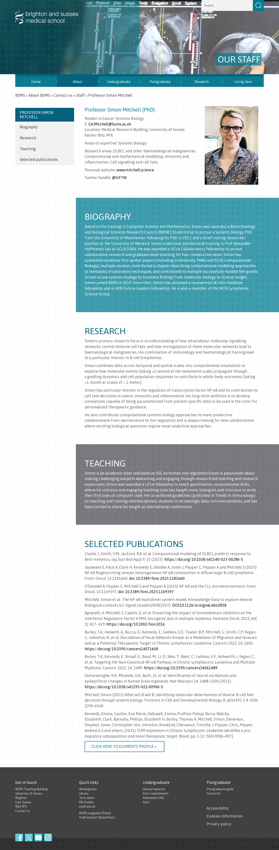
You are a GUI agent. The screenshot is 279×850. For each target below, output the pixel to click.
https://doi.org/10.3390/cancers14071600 (121, 649)
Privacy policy (219, 824)
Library (83, 793)
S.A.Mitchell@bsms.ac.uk (109, 124)
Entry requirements (155, 793)
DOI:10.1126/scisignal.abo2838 (199, 605)
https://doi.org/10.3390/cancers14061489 (181, 668)
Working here (88, 789)
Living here (243, 82)
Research (201, 82)
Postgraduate (160, 82)
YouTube (38, 837)
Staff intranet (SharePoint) (97, 817)
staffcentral (87, 806)
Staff (80, 95)
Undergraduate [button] (119, 82)
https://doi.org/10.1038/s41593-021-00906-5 (124, 687)
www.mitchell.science (135, 170)
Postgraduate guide (220, 789)
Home (36, 82)
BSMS (20, 95)
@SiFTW (119, 177)
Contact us (63, 95)
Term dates (87, 798)
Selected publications (39, 159)
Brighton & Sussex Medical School (51, 12)
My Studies (86, 802)
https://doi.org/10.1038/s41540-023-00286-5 (203, 559)
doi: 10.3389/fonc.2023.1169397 (146, 591)
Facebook (19, 837)
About (77, 82)
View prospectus (154, 789)
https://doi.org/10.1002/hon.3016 (135, 624)
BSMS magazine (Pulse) (95, 813)
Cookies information (225, 816)
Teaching (28, 148)
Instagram (48, 837)
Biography (29, 127)
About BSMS (39, 95)
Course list (214, 793)
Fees (146, 802)
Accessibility (218, 808)
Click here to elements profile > (124, 746)
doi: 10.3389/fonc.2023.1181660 (157, 578)
